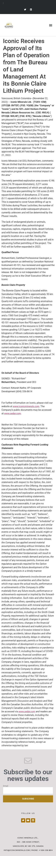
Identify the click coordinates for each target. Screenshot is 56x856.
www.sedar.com (12, 413)
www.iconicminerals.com (26, 406)
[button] (50, 25)
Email (5, 786)
